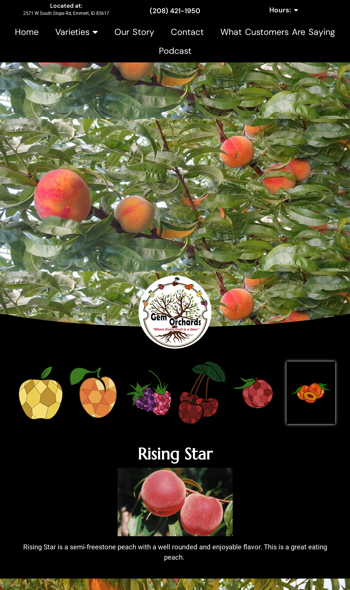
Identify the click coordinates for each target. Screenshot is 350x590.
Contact (187, 32)
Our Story (134, 32)
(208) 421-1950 (175, 10)
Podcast (175, 50)
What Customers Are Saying (277, 32)
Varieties (76, 32)
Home (27, 32)
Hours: (283, 10)
